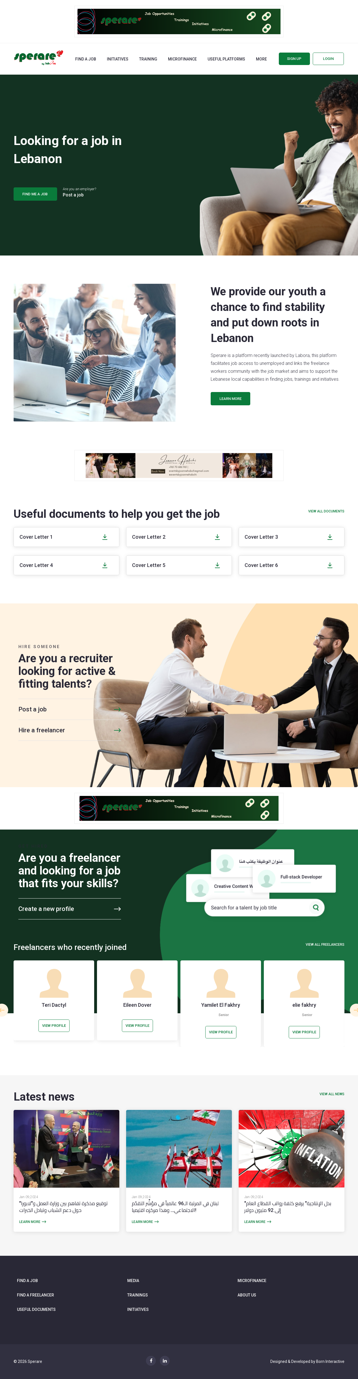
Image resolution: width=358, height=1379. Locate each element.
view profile (54, 1025)
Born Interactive (330, 1361)
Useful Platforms (226, 59)
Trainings (137, 1295)
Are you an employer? (79, 193)
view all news (332, 1094)
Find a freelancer (35, 1295)
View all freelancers (325, 945)
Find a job (85, 59)
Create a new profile (46, 908)
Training (148, 59)
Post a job (32, 709)
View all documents (326, 511)
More (261, 59)
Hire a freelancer (41, 730)
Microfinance (182, 59)
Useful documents (36, 1309)
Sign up (294, 59)
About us (247, 1295)
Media (133, 1280)
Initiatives (117, 59)
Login (328, 59)
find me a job (35, 194)
